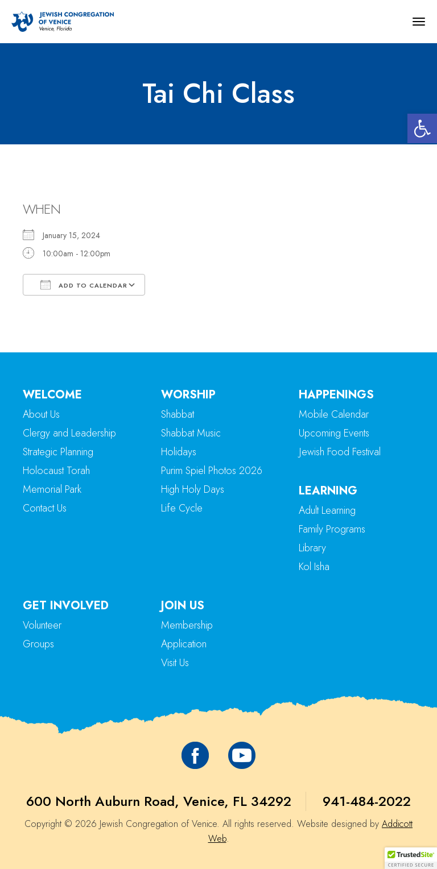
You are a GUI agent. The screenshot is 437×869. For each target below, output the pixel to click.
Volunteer (42, 625)
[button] (422, 128)
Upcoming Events (334, 433)
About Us (41, 414)
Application (184, 644)
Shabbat (177, 414)
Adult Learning (327, 510)
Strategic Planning (58, 451)
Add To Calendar (83, 285)
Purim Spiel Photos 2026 (211, 470)
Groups (38, 644)
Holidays (178, 451)
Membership (187, 625)
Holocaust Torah (56, 470)
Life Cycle (182, 508)
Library (312, 547)
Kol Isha (314, 566)
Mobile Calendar (334, 414)
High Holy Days (192, 489)
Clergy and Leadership (69, 433)
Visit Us (175, 662)
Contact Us (45, 508)
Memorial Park (52, 489)
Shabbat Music (191, 433)
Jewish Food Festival (340, 451)
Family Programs (332, 529)
